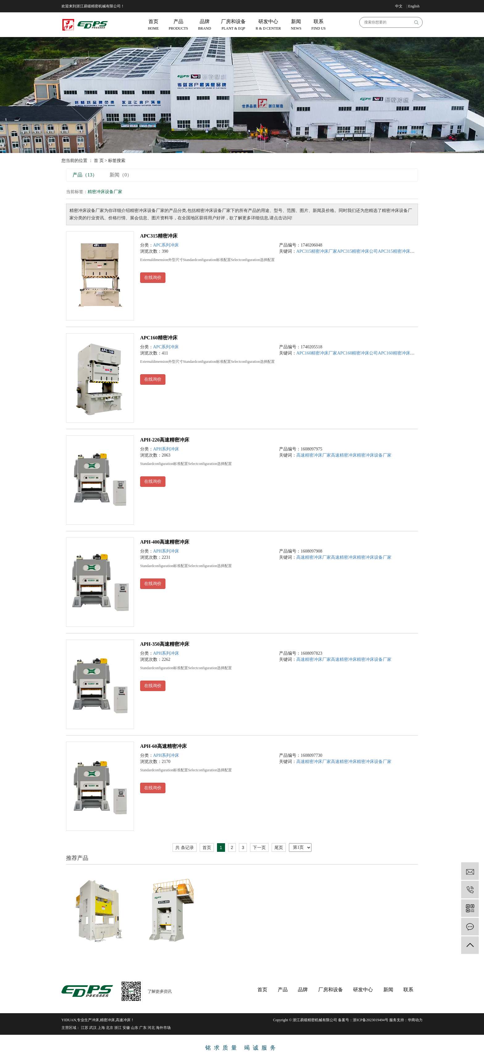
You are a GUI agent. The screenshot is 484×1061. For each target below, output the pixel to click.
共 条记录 (184, 847)
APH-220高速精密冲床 (164, 439)
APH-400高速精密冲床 (164, 542)
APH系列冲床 (166, 449)
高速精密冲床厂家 (313, 455)
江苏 (84, 1028)
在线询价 (152, 277)
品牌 (303, 989)
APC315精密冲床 (158, 235)
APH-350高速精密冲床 (164, 644)
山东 (134, 1028)
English (413, 6)
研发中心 (363, 989)
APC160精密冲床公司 (357, 353)
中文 (399, 6)
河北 (151, 1028)
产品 (283, 989)
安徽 (126, 1028)
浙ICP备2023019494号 (370, 1020)
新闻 (388, 989)
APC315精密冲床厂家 (316, 251)
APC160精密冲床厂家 (316, 353)
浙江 (118, 1028)
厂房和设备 (330, 989)
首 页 (99, 160)
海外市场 (163, 1028)
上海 (101, 1028)
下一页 (259, 847)
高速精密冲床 (344, 455)
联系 (408, 989)
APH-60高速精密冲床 (163, 746)
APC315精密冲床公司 (357, 251)
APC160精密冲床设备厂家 (402, 353)
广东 (143, 1028)
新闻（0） (121, 174)
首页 (206, 847)
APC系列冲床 (166, 245)
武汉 (93, 1028)
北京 (109, 1028)
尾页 (278, 847)
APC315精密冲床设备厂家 (402, 251)
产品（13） (85, 174)
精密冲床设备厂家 (374, 455)
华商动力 (415, 1020)
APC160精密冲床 (158, 337)
